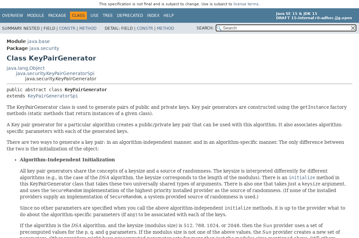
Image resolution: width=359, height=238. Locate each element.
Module (35, 15)
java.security (44, 48)
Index (153, 15)
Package (57, 15)
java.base (38, 41)
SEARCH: (205, 28)
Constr (67, 28)
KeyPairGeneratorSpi (53, 96)
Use (94, 15)
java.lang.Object (26, 68)
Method (87, 28)
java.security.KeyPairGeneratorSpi (55, 73)
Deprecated (130, 15)
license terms (246, 4)
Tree (108, 15)
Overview (12, 15)
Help (168, 15)
